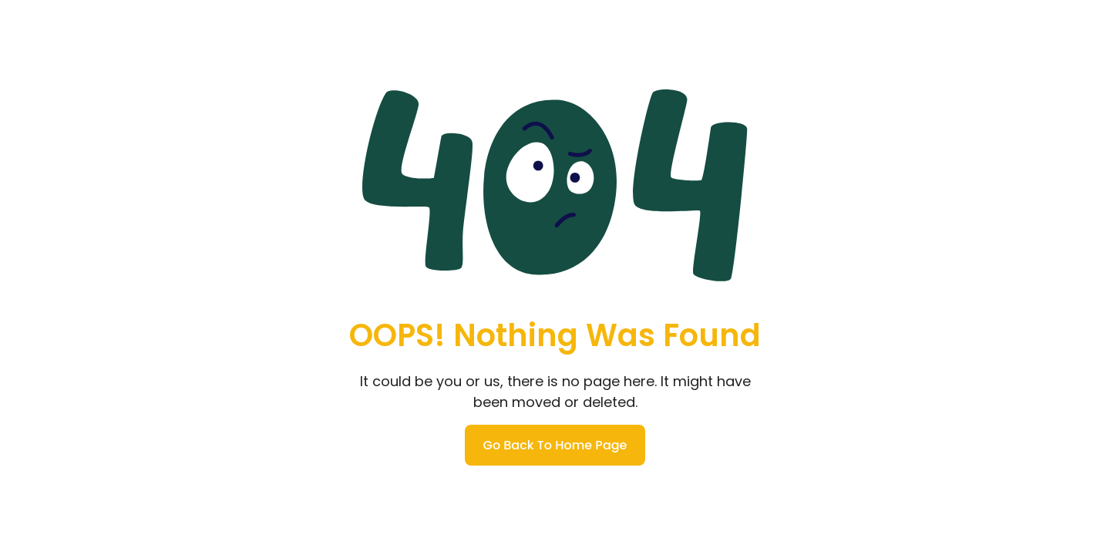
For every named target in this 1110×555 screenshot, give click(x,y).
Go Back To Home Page (555, 445)
